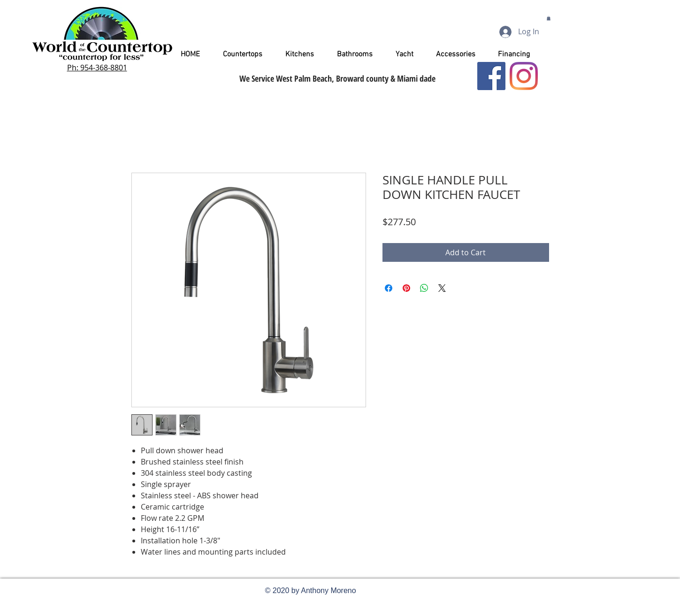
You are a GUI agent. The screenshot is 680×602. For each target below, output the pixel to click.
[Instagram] (524, 76)
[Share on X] (442, 288)
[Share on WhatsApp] (424, 288)
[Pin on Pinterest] (406, 288)
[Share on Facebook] (388, 288)
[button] (548, 18)
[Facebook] (491, 76)
